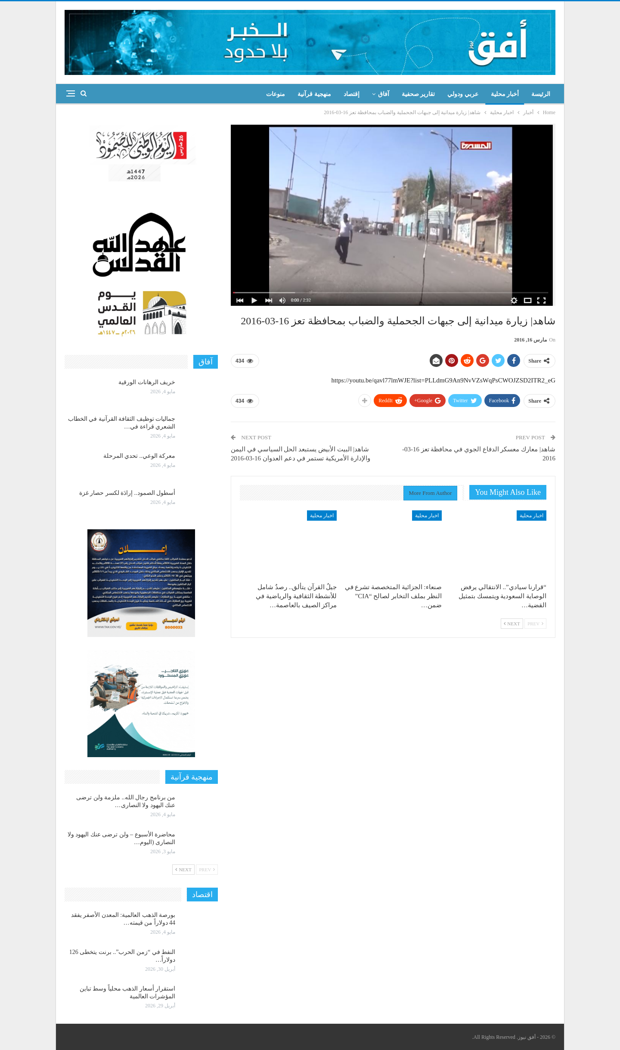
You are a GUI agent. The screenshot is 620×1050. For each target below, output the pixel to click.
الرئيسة (540, 94)
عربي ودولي (462, 94)
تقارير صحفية (418, 94)
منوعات (275, 94)
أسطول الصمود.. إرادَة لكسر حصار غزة (127, 493)
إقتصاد (352, 94)
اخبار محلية (531, 516)
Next (512, 623)
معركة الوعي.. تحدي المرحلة (139, 456)
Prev (535, 623)
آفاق (383, 94)
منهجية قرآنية (314, 94)
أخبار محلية (505, 94)
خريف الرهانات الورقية (146, 382)
